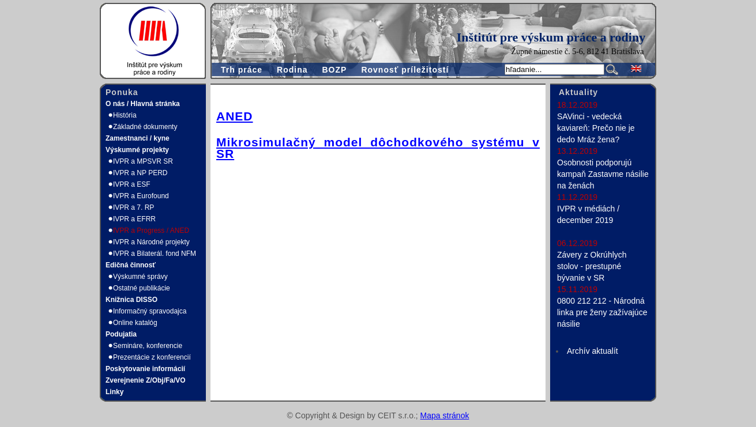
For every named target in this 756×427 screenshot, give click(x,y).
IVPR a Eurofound (141, 196)
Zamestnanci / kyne (138, 138)
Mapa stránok (444, 415)
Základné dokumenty (145, 127)
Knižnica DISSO (131, 300)
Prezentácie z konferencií (152, 357)
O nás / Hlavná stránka (143, 104)
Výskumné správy (140, 277)
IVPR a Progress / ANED (151, 230)
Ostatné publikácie (141, 288)
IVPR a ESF (132, 184)
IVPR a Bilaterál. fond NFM (154, 254)
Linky (114, 392)
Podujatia (121, 334)
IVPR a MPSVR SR (143, 161)
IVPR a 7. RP (133, 207)
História (125, 115)
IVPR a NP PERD (140, 173)
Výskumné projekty (137, 150)
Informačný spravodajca (149, 311)
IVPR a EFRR (134, 219)
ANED (234, 116)
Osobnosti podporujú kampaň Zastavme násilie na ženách (603, 174)
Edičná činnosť (131, 265)
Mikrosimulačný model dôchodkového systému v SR (378, 147)
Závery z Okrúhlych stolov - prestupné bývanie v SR (592, 266)
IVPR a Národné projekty (151, 242)
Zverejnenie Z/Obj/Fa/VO (146, 380)
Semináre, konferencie (147, 346)
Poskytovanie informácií (145, 369)
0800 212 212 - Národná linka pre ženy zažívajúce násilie (602, 312)
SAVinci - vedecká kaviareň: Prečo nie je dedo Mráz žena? (596, 128)
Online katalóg (135, 323)
